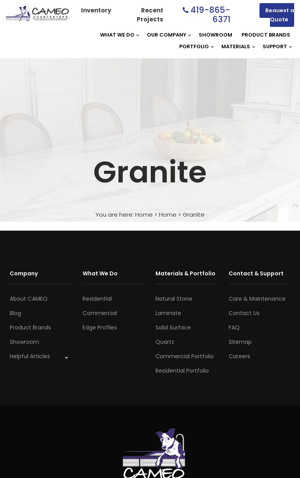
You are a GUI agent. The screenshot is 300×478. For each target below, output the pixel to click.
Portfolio (194, 46)
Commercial (100, 313)
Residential (97, 299)
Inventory (96, 10)
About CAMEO (29, 299)
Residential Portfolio (182, 371)
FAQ (234, 327)
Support (275, 46)
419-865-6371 (210, 14)
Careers (239, 356)
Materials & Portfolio (185, 273)
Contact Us (244, 313)
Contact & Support (256, 273)
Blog (15, 313)
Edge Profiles (100, 327)
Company (24, 273)
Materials (235, 46)
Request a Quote (279, 15)
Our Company (166, 35)
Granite (194, 214)
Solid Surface (173, 327)
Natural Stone (173, 299)
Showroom (215, 35)
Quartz (164, 342)
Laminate (168, 313)
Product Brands (266, 35)
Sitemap (240, 342)
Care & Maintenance (257, 299)
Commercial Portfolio (184, 356)
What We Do (117, 35)
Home (144, 214)
